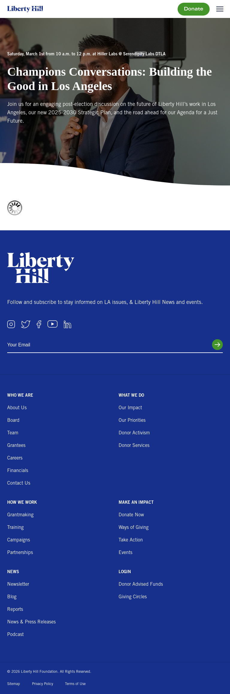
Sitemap (13, 684)
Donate (193, 9)
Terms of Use (75, 684)
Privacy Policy (42, 684)
